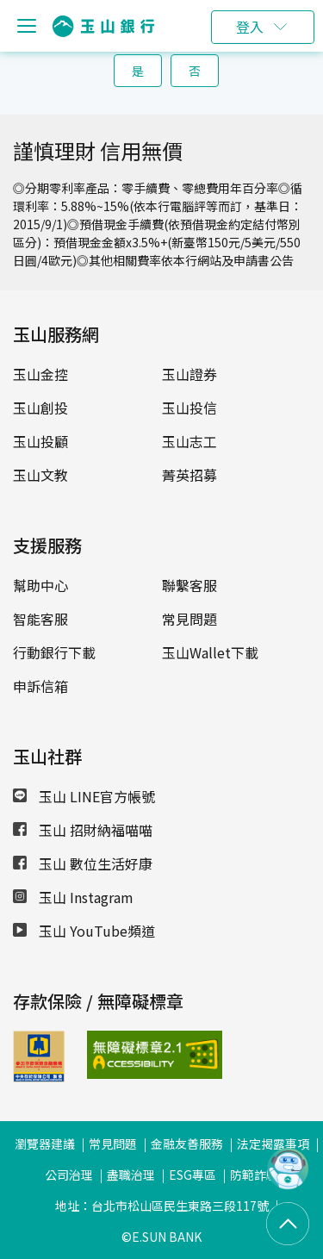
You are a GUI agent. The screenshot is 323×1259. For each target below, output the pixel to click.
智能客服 (40, 618)
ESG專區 (192, 1174)
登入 (250, 26)
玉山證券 (189, 374)
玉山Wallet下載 (210, 652)
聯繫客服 (189, 585)
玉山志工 (189, 441)
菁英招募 (189, 474)
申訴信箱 (40, 686)
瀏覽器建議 (45, 1143)
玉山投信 (189, 407)
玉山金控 (40, 374)
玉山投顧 (40, 441)
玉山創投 (40, 407)
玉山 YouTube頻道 (84, 930)
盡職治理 (131, 1174)
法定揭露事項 (273, 1143)
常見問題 (189, 618)
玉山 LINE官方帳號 (84, 796)
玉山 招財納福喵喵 (82, 830)
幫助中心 (40, 585)
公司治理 (69, 1174)
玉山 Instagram (73, 897)
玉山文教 (40, 474)
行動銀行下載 (54, 652)
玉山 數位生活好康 (82, 863)
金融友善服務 (187, 1143)
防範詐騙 (254, 1174)
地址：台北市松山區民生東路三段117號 (162, 1205)
